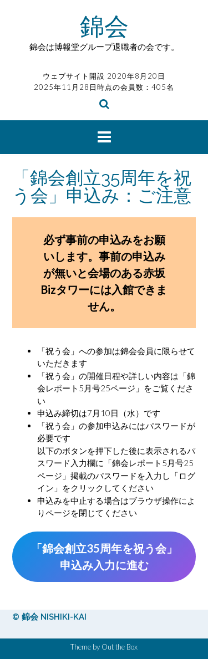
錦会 (104, 25)
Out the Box (120, 646)
